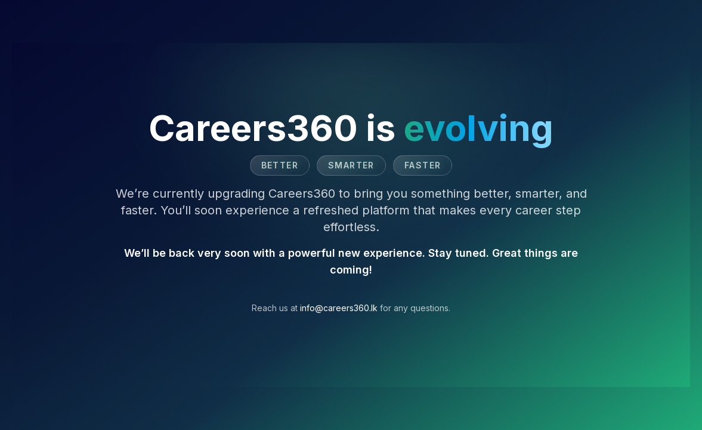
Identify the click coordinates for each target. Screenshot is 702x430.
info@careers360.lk (339, 308)
